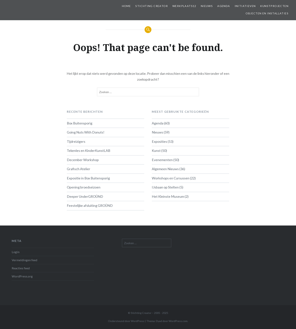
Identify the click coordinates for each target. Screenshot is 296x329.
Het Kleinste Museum (168, 196)
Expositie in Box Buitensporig (88, 178)
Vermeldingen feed (24, 260)
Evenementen (162, 160)
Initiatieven (245, 6)
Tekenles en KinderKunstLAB (88, 150)
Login (15, 252)
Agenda (223, 6)
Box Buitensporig (79, 123)
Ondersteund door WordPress (126, 321)
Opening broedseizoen (83, 187)
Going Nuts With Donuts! (85, 132)
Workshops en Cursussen (170, 178)
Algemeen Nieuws (165, 169)
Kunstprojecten (274, 6)
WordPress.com (178, 321)
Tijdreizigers (76, 141)
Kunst (156, 150)
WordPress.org (22, 276)
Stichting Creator (151, 6)
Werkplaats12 (184, 6)
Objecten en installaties (267, 13)
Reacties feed (21, 268)
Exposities (159, 141)
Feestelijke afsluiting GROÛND (90, 205)
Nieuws (207, 6)
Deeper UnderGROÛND (85, 196)
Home (126, 6)
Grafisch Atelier (78, 169)
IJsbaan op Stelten (165, 187)
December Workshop (83, 160)
